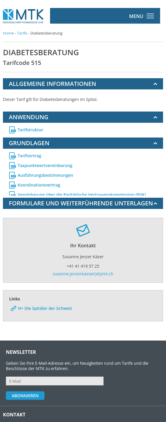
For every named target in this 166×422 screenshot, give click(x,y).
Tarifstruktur (30, 130)
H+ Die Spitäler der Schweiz (45, 298)
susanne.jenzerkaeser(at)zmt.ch (83, 264)
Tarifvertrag (29, 153)
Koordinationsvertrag (39, 183)
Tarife (22, 33)
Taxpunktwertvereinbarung (45, 163)
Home (8, 33)
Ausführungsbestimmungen (45, 173)
